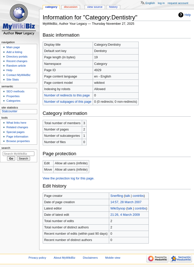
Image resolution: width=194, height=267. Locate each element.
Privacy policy (37, 257)
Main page (13, 47)
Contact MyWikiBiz (18, 74)
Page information (17, 136)
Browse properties (18, 141)
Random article (16, 65)
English (150, 3)
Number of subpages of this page (67, 101)
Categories (13, 100)
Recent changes (16, 61)
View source (94, 6)
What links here (16, 122)
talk (127, 196)
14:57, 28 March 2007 (125, 202)
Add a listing (14, 52)
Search (6, 147)
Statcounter (9, 111)
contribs (138, 196)
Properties (12, 96)
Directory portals (16, 56)
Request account (178, 3)
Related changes (17, 127)
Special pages (15, 132)
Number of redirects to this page (67, 95)
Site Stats (12, 79)
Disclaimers (90, 257)
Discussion (70, 6)
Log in (161, 3)
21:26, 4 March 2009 (125, 215)
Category (51, 6)
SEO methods (15, 91)
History (113, 6)
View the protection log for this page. (68, 178)
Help (188, 15)
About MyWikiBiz (65, 257)
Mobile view (112, 257)
